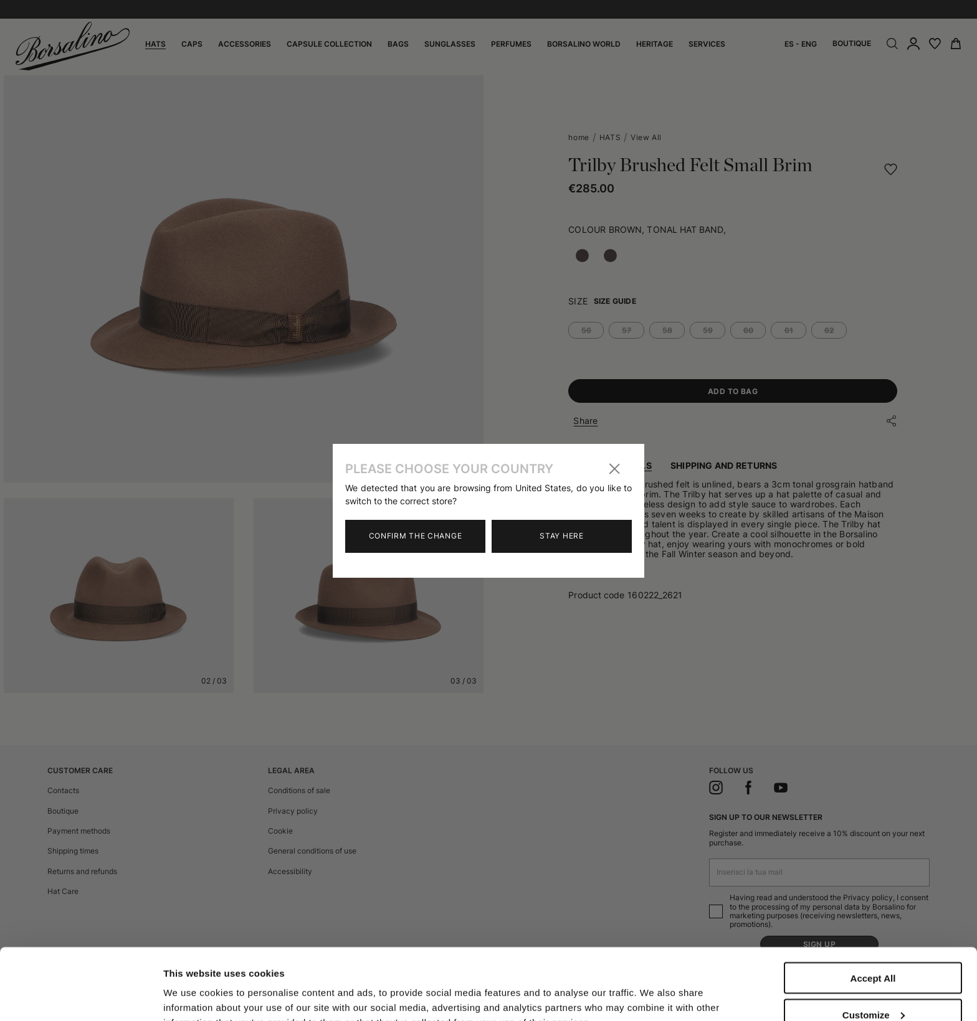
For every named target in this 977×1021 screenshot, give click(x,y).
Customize (873, 943)
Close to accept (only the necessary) (872, 984)
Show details (192, 985)
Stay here (561, 535)
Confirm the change (415, 535)
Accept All (873, 906)
